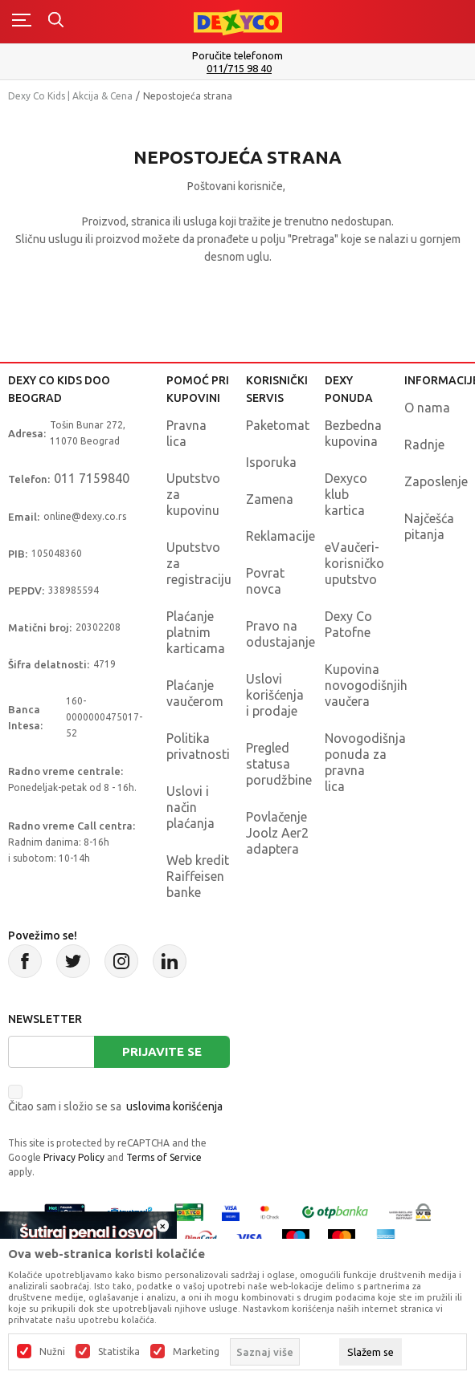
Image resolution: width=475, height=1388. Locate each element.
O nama (427, 407)
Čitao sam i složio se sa (115, 1106)
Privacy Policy (73, 1157)
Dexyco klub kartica (346, 494)
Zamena (269, 499)
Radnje (424, 444)
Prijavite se (162, 1051)
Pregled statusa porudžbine (279, 764)
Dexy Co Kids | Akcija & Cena (70, 96)
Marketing (196, 1352)
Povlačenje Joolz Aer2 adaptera (277, 833)
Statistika (119, 1352)
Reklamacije (280, 536)
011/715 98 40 (239, 68)
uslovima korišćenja (174, 1106)
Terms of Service (164, 1157)
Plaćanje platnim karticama (195, 632)
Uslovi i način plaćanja (190, 807)
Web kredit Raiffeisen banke (197, 876)
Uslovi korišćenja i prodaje (275, 695)
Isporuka (271, 462)
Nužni (52, 1352)
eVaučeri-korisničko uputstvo (354, 563)
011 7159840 (91, 478)
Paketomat (277, 425)
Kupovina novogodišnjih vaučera (366, 685)
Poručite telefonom (237, 55)
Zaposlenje (436, 481)
